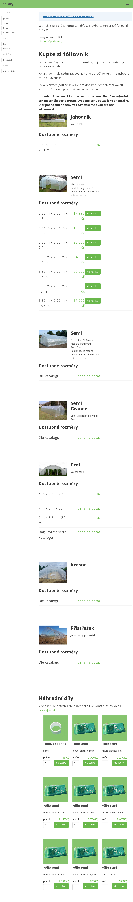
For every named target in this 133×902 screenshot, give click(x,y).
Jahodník (7, 18)
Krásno (6, 48)
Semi (5, 23)
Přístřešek (7, 60)
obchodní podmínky (50, 41)
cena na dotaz (89, 144)
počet (46, 757)
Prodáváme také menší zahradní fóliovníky (68, 16)
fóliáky (8, 3)
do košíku (92, 213)
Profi (5, 44)
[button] (128, 4)
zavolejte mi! (47, 710)
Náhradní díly (9, 71)
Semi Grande (9, 32)
